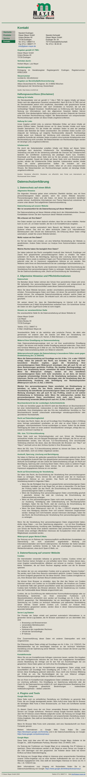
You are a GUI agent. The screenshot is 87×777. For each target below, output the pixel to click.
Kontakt (6, 41)
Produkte (7, 35)
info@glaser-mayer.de (27, 46)
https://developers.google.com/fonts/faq (32, 732)
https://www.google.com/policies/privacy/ (33, 734)
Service (6, 38)
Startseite (7, 32)
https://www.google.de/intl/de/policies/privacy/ (63, 769)
